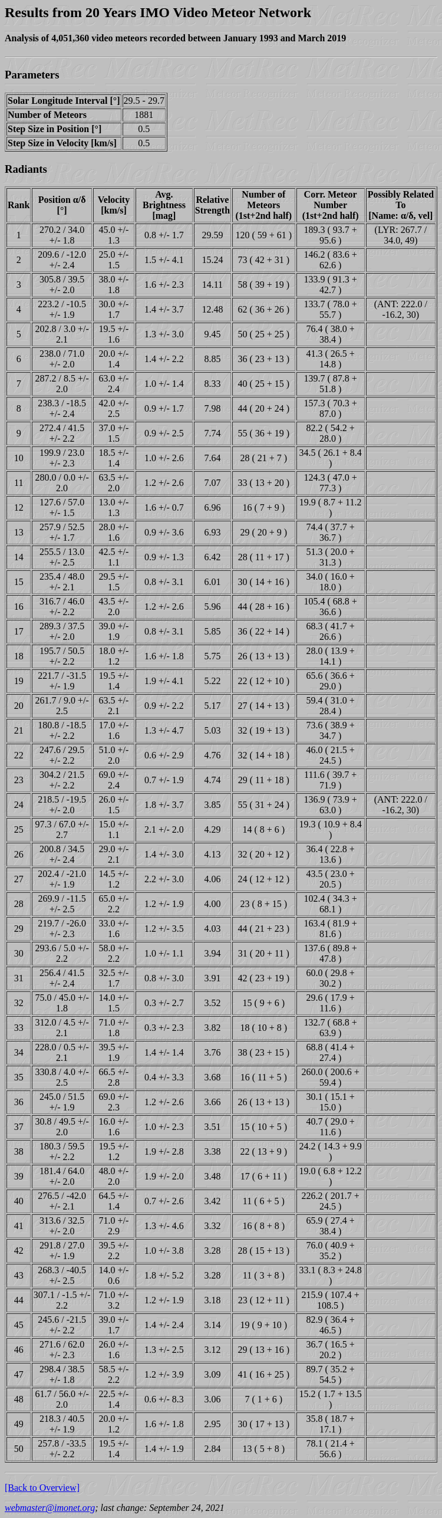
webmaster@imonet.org (50, 1508)
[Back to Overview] (42, 1488)
